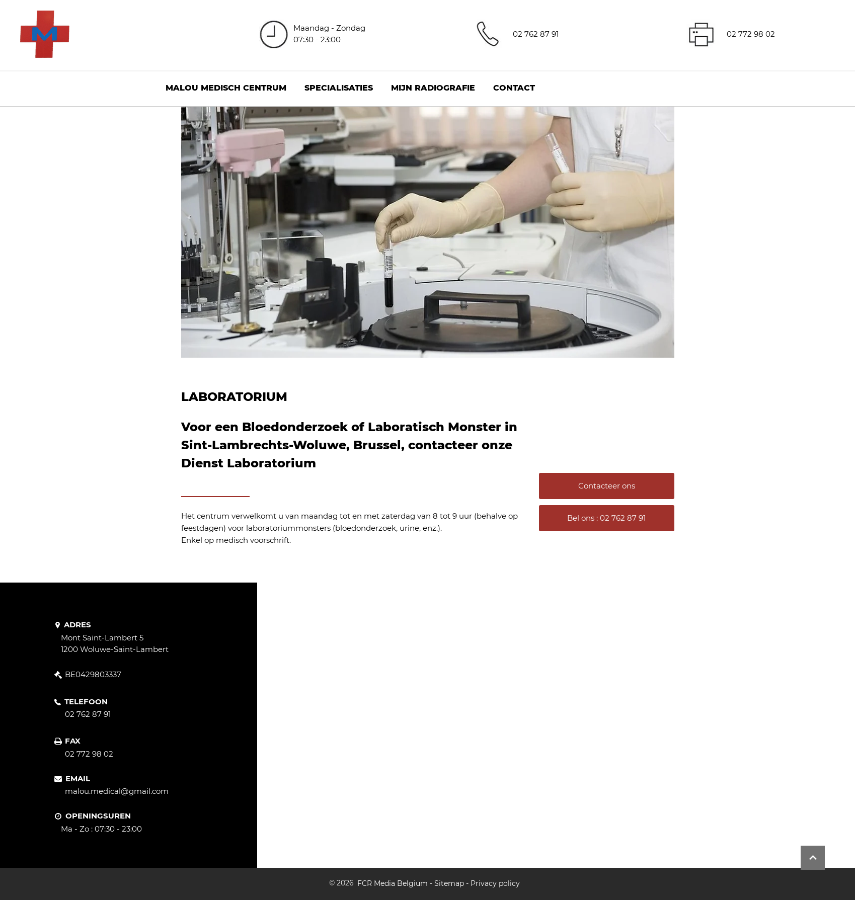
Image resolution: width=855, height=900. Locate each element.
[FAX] (68, 741)
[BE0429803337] (94, 675)
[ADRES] (81, 625)
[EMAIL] (77, 779)
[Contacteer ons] (606, 486)
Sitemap (449, 883)
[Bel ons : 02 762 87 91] (606, 518)
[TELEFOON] (84, 702)
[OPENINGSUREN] (105, 816)
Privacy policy (495, 883)
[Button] (813, 858)
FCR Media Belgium (392, 883)
